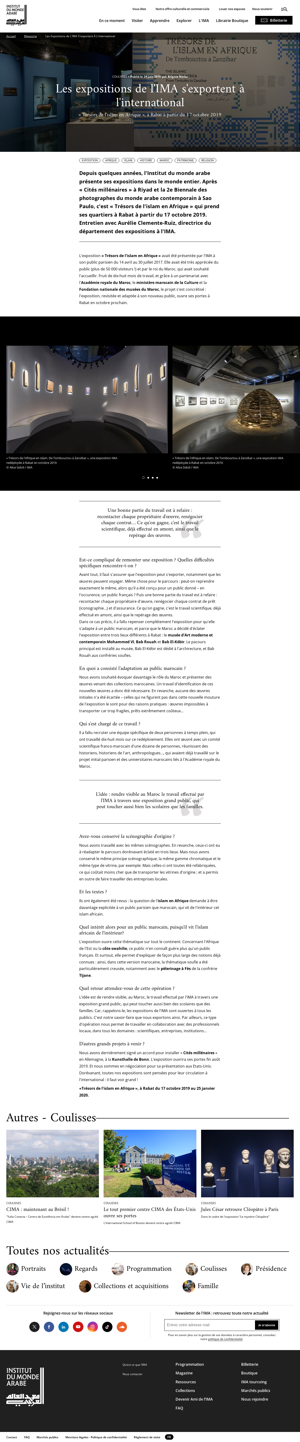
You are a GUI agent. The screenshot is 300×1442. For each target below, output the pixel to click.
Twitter (34, 1327)
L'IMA (204, 20)
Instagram (92, 1327)
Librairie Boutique (232, 20)
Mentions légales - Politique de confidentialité (96, 1437)
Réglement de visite (147, 1437)
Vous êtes (139, 9)
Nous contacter (132, 1374)
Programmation (149, 1269)
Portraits (33, 1269)
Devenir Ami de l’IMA (194, 1399)
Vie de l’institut (43, 1286)
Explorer (184, 20)
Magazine (30, 36)
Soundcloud (122, 1327)
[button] (143, 477)
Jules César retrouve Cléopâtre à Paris (239, 1209)
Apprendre (159, 20)
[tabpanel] (87, 409)
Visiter (137, 20)
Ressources (186, 1381)
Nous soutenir (262, 9)
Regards (86, 1269)
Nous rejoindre (254, 1399)
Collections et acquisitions (131, 1286)
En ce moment (112, 20)
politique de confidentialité (225, 1339)
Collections (185, 1390)
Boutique (249, 1373)
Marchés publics (255, 1390)
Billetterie (278, 20)
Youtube (78, 1327)
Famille (208, 1286)
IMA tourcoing (254, 1381)
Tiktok (107, 1327)
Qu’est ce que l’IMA (135, 1365)
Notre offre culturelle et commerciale (182, 9)
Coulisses (213, 1269)
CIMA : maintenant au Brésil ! (37, 1209)
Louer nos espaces (232, 9)
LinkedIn (63, 1327)
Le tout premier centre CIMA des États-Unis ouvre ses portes (150, 1212)
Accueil (11, 36)
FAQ (179, 1408)
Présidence (271, 1269)
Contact (11, 1437)
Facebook (49, 1327)
